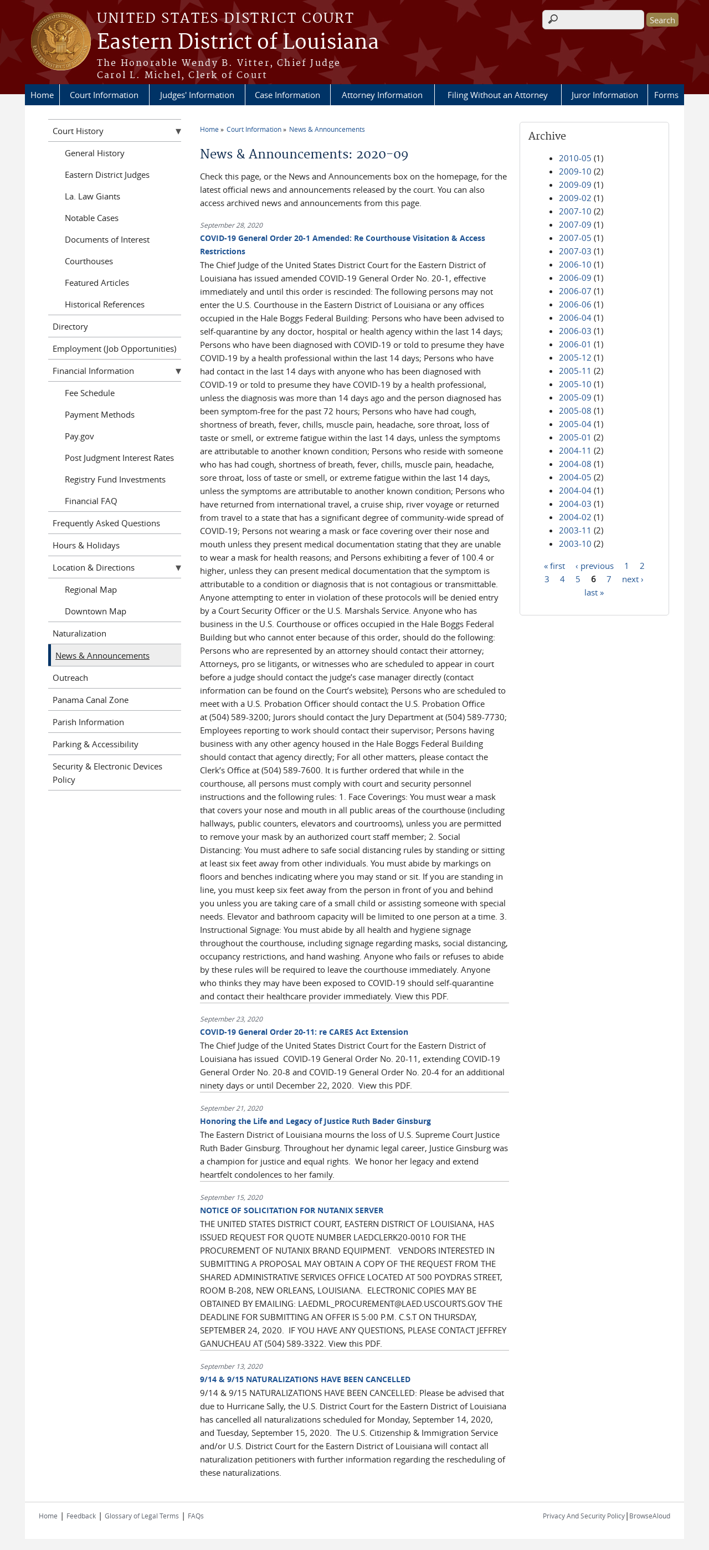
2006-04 (575, 317)
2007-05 (575, 237)
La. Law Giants (92, 196)
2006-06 (575, 304)
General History (95, 152)
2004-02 (575, 516)
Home (42, 94)
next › (633, 578)
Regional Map (91, 589)
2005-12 (575, 357)
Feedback (81, 1515)
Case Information (287, 94)
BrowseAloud (649, 1515)
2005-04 (575, 423)
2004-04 (575, 490)
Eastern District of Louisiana (238, 42)
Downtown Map (95, 611)
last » (594, 591)
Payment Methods (100, 414)
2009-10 (575, 171)
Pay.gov (79, 436)
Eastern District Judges (107, 174)
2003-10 (575, 543)
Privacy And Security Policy (584, 1515)
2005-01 (575, 437)
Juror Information (605, 94)
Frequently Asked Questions (106, 522)
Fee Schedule (90, 392)
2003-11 (575, 530)
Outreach (70, 677)
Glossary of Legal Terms (142, 1515)
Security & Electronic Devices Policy (107, 773)
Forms (666, 94)
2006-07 (575, 290)
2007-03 (575, 250)
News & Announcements (327, 129)
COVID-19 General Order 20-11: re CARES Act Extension (304, 1032)
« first (554, 565)
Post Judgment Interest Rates (119, 457)
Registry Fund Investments (115, 479)
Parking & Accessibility (95, 744)
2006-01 (575, 344)
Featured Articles (97, 282)
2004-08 (575, 463)
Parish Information (88, 721)
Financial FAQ (91, 500)
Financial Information (93, 370)
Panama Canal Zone (91, 699)
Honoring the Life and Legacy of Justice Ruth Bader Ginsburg (315, 1121)
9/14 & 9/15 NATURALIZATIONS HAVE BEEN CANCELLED (305, 1379)
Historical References (105, 304)
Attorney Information (382, 94)
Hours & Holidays (86, 545)
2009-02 (575, 197)
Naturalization (79, 633)
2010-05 (575, 157)
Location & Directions (94, 567)
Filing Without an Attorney (498, 94)
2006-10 (575, 264)
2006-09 (575, 277)
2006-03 (575, 330)
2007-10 (575, 211)
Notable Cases (92, 217)
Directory (70, 326)
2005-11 (575, 370)
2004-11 (575, 450)
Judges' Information (197, 94)
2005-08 (575, 410)
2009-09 (575, 184)
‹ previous (595, 565)
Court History (78, 130)
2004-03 (575, 503)
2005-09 (575, 397)
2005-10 (575, 383)
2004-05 (575, 477)
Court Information (104, 94)
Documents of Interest (107, 239)
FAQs (196, 1515)
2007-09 (575, 224)
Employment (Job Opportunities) (114, 348)
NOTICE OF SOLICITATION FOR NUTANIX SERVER (291, 1210)
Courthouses (89, 260)
